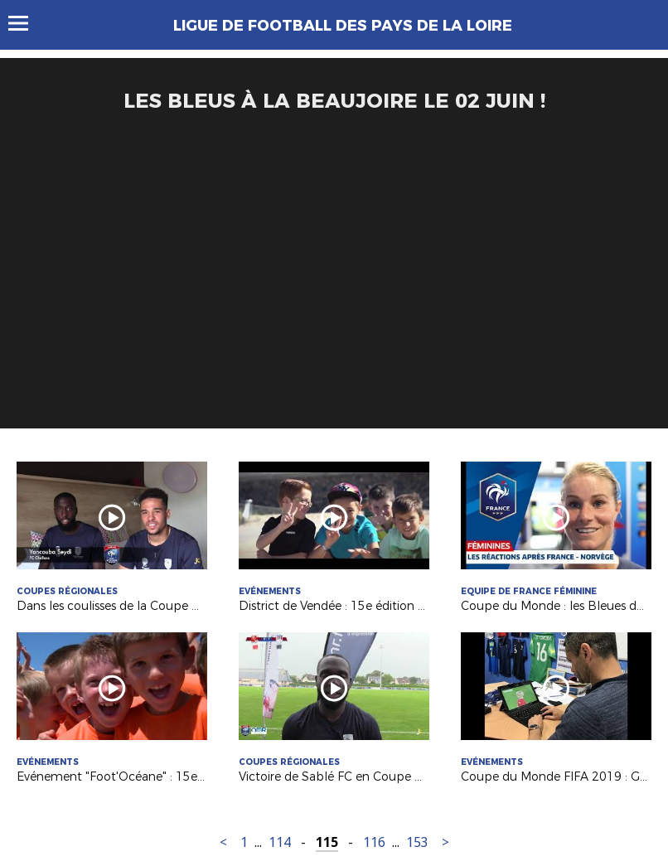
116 (374, 842)
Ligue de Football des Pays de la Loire (342, 26)
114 (280, 842)
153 (417, 842)
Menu (26, 23)
